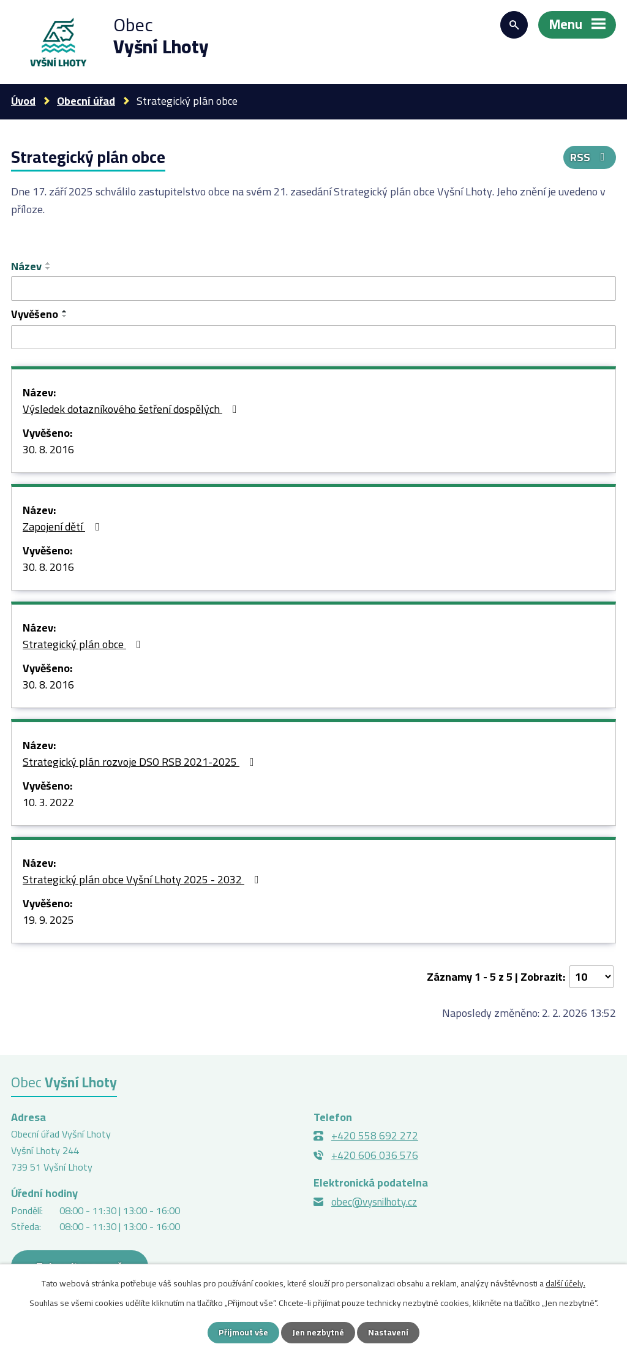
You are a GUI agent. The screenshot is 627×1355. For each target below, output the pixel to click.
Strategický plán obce (84, 645)
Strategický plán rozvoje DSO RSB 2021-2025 (141, 762)
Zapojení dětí (64, 527)
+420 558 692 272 (374, 1135)
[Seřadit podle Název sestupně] (48, 268)
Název (26, 266)
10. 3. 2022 (48, 803)
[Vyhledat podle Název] (313, 288)
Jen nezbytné (318, 1332)
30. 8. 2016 (48, 450)
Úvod (23, 101)
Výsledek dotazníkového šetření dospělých (132, 410)
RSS (590, 157)
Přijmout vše (243, 1332)
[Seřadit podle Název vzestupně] (48, 263)
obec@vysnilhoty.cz (374, 1201)
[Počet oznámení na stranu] (591, 976)
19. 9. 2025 (48, 921)
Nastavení (388, 1332)
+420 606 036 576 (374, 1155)
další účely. (565, 1283)
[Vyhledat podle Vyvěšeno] (313, 337)
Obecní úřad (86, 101)
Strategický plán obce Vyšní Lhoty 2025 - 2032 (143, 880)
